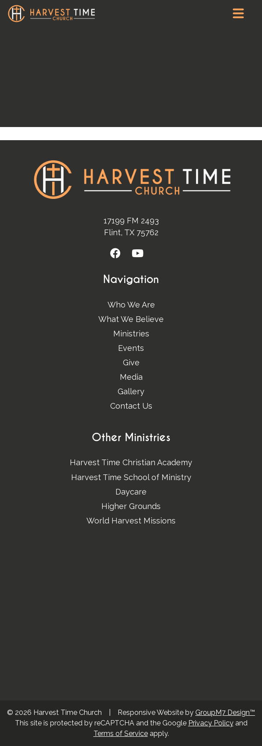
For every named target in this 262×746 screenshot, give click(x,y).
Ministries (131, 333)
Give (131, 362)
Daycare (131, 491)
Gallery (131, 391)
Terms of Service (120, 733)
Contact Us (131, 405)
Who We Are (131, 304)
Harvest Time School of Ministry (131, 477)
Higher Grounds (131, 506)
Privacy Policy (210, 723)
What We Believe (131, 319)
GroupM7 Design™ (225, 712)
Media (131, 377)
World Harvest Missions (131, 520)
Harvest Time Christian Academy (131, 462)
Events (131, 348)
